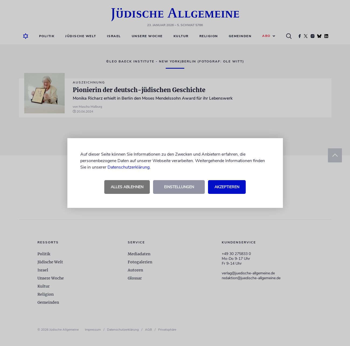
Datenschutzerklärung (129, 167)
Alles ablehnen (127, 187)
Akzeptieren (226, 187)
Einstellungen (179, 187)
